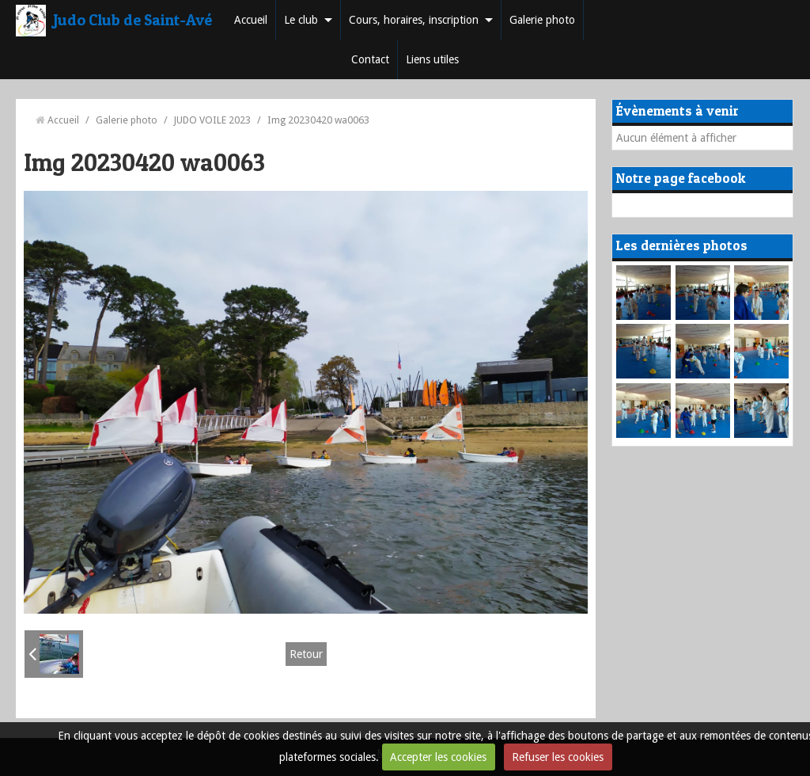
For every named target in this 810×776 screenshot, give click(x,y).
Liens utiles (432, 59)
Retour (306, 654)
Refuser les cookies (558, 757)
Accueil (250, 19)
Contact (370, 59)
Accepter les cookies (438, 757)
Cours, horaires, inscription (414, 19)
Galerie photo (542, 19)
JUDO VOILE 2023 (212, 120)
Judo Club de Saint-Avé (133, 19)
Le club (301, 19)
